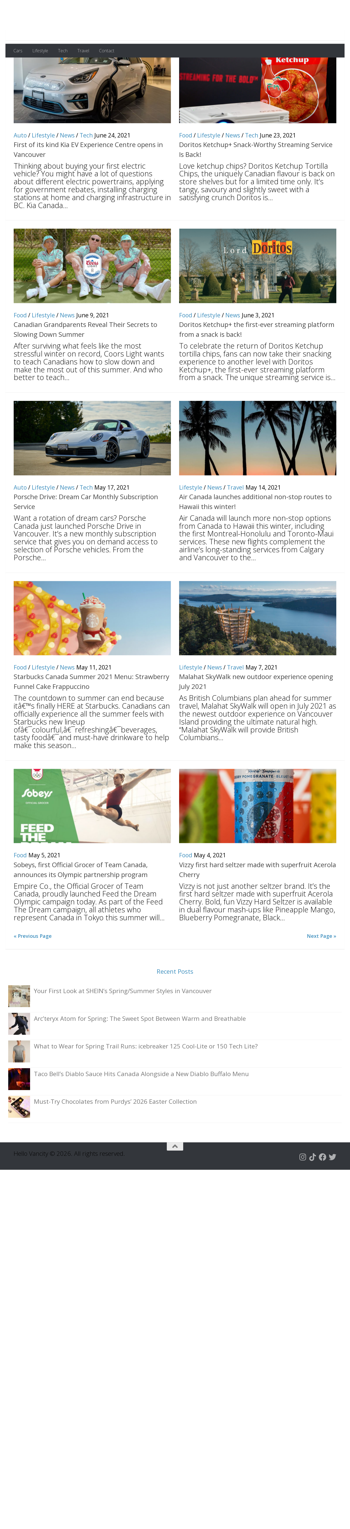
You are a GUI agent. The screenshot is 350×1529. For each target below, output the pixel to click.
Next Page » (321, 962)
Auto (20, 162)
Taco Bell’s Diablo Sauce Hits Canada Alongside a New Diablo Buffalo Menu (141, 1100)
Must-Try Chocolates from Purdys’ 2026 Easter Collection (115, 1128)
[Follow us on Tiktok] (313, 1184)
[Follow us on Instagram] (303, 1184)
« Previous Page (33, 962)
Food (185, 162)
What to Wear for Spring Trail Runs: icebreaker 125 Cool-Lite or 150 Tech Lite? (146, 1073)
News (67, 162)
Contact (106, 51)
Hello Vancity (61, 21)
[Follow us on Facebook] (322, 1184)
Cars (17, 51)
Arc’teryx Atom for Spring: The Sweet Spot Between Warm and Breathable (140, 1045)
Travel (83, 51)
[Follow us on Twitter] (332, 1184)
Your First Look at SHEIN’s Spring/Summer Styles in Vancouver (123, 1017)
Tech (63, 51)
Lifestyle (40, 51)
